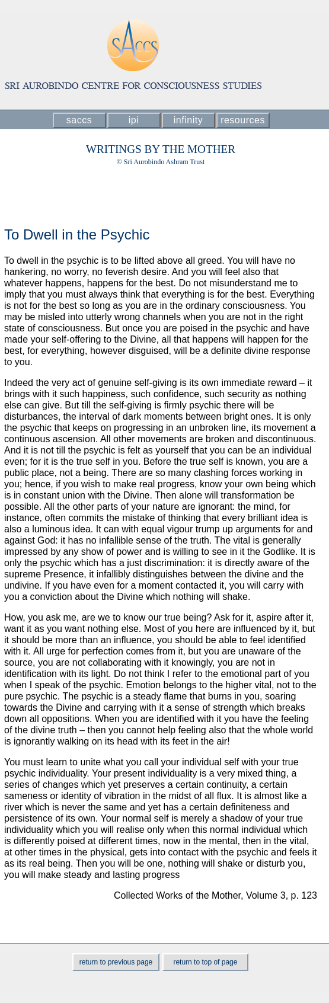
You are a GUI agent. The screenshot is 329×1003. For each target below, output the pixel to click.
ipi (134, 120)
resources (243, 120)
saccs (79, 120)
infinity (188, 120)
